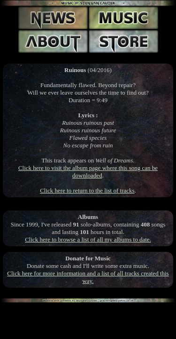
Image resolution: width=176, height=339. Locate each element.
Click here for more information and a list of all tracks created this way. (87, 277)
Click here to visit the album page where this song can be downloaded (88, 171)
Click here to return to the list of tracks (87, 190)
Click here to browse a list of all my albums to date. (88, 239)
